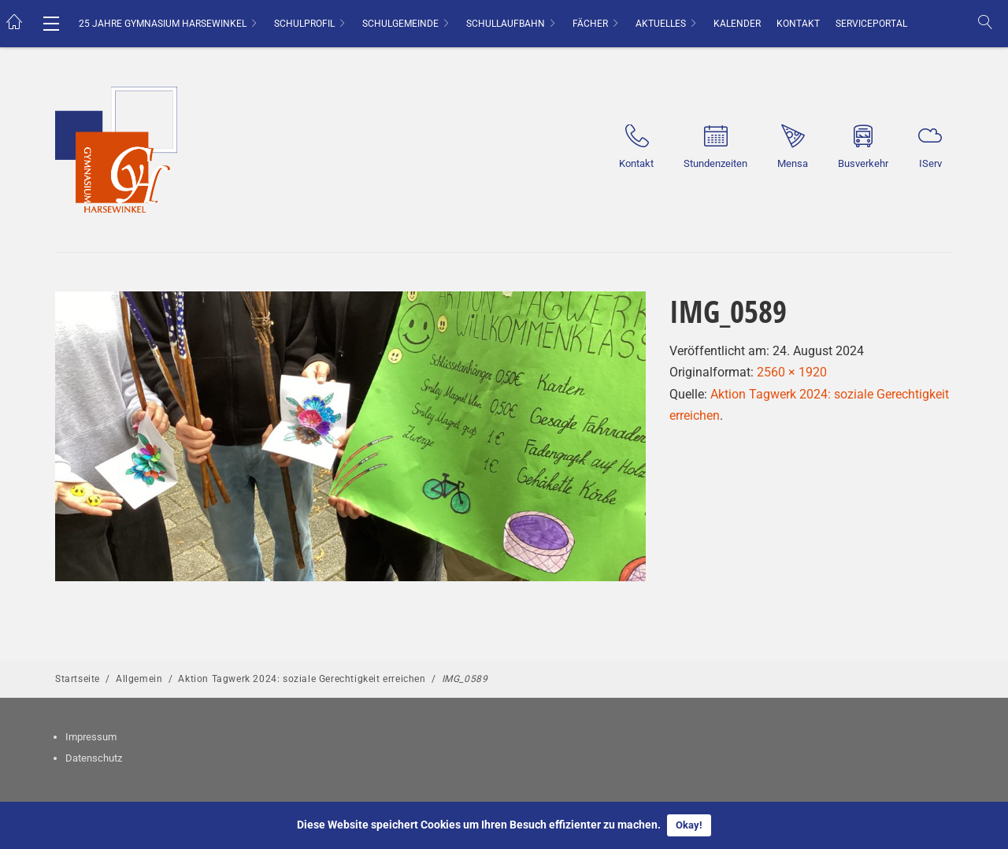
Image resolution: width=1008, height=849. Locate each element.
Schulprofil (304, 23)
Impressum (91, 737)
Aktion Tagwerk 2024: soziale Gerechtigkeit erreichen (301, 678)
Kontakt (798, 23)
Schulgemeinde (400, 23)
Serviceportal (871, 23)
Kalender (737, 23)
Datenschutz (93, 758)
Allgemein (139, 678)
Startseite (77, 678)
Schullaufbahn (505, 23)
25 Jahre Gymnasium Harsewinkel (162, 23)
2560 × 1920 (792, 372)
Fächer (590, 23)
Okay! (689, 825)
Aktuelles (661, 23)
